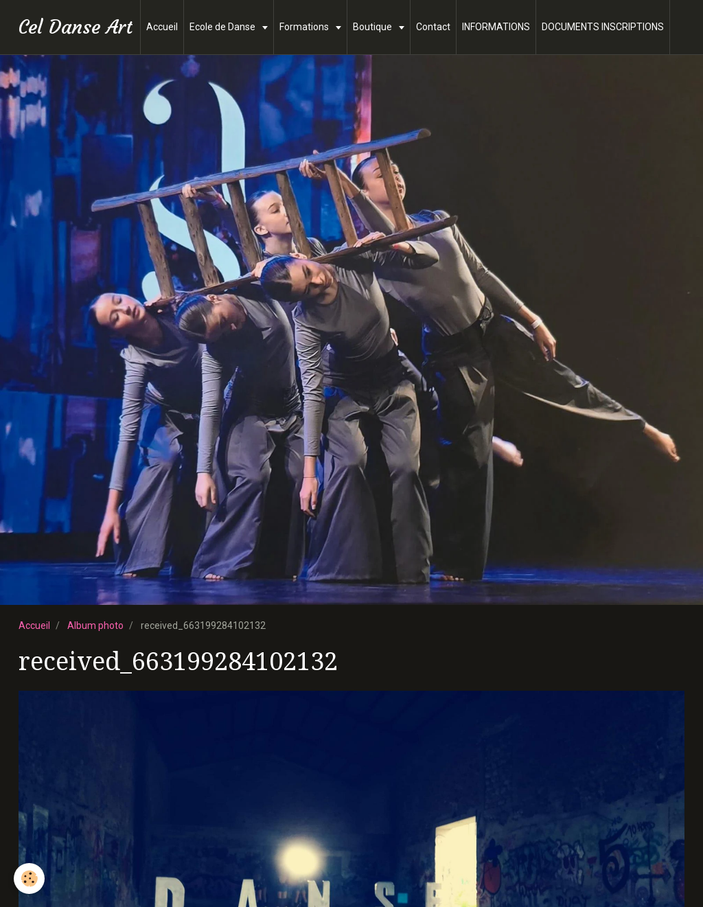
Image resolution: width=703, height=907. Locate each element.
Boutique (373, 26)
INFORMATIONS (496, 26)
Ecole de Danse (223, 26)
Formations (305, 26)
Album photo (95, 625)
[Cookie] (29, 878)
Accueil (162, 26)
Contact (433, 26)
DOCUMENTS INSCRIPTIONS (603, 26)
